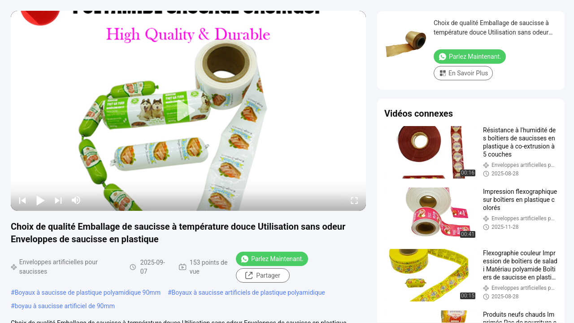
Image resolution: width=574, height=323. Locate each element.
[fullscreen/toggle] (354, 200)
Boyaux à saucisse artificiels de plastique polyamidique (248, 292)
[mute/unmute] (76, 200)
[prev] (22, 200)
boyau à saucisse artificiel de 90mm (65, 306)
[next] (58, 200)
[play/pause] (40, 200)
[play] (188, 111)
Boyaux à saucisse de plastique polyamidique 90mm (88, 292)
